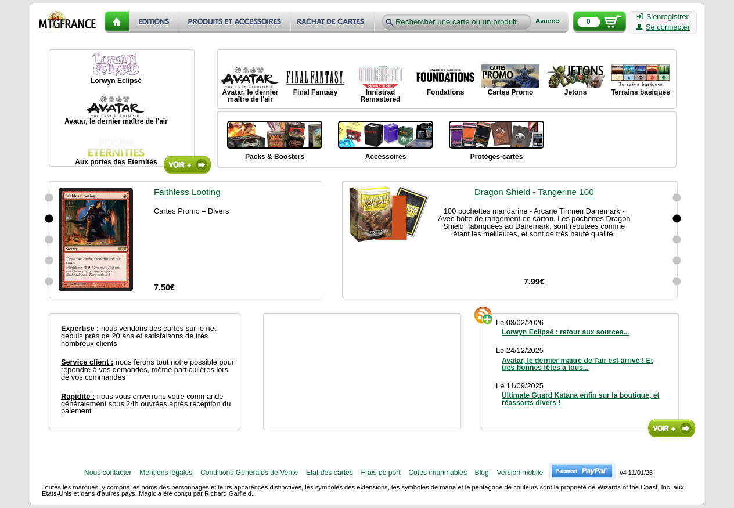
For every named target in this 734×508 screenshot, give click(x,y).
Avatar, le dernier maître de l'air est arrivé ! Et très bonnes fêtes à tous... (577, 364)
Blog (482, 473)
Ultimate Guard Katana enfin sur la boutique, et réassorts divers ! (581, 399)
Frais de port (380, 473)
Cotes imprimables (437, 473)
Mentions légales (165, 473)
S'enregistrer (663, 17)
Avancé (547, 21)
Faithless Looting (187, 192)
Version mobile (519, 473)
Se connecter (663, 27)
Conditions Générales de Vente (249, 473)
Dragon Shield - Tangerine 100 (534, 192)
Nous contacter (108, 473)
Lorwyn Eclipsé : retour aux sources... (565, 332)
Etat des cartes (329, 473)
